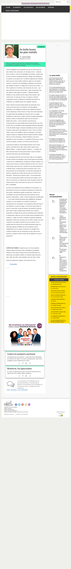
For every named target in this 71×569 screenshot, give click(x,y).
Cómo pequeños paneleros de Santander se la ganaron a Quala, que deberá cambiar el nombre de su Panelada (63, 224)
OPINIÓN (51, 7)
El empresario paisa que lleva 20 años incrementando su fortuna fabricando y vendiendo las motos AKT (64, 244)
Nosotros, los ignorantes (19, 368)
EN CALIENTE (40, 7)
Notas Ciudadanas (57, 321)
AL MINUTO (17, 7)
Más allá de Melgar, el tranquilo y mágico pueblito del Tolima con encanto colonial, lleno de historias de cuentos (58, 148)
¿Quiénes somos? (9, 414)
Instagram (29, 404)
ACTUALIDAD (28, 7)
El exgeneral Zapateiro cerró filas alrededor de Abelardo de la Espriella (57, 140)
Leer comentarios (23, 390)
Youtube (22, 404)
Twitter (19, 404)
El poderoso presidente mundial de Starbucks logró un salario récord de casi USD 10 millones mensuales (63, 206)
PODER (8, 7)
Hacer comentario (12, 390)
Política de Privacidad (22, 414)
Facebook (16, 404)
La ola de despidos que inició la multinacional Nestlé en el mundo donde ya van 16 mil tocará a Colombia (57, 123)
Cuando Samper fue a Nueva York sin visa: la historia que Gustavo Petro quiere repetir (57, 105)
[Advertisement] (35, 26)
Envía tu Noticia (59, 279)
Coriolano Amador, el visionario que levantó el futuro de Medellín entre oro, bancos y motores (57, 156)
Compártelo (13, 264)
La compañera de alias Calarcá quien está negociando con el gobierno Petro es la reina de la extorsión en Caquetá (58, 114)
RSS (26, 404)
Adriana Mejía (26, 57)
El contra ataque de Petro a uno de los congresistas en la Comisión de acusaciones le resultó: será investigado (58, 97)
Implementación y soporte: (60, 413)
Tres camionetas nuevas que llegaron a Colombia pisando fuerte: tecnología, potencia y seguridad (58, 89)
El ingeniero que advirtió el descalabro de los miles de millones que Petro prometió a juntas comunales (63, 263)
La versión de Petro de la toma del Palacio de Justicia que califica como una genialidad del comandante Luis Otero (58, 132)
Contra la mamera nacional (21, 353)
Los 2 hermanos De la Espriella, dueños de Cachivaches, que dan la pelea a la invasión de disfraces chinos (57, 81)
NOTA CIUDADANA (12, 10)
